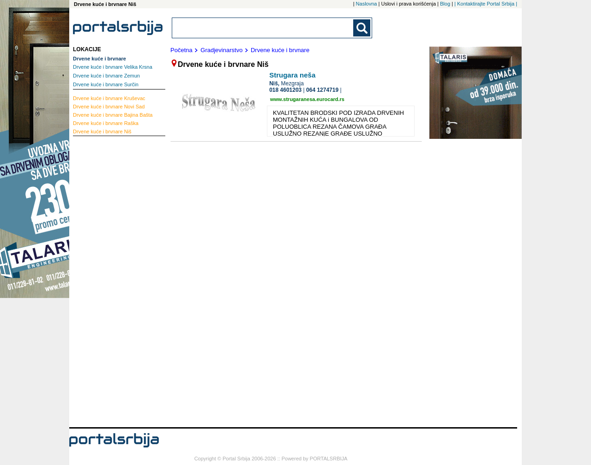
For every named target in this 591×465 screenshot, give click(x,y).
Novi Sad (109, 106)
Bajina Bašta (112, 115)
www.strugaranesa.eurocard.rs (307, 99)
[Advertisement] (110, 279)
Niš (102, 131)
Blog (445, 3)
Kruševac (109, 98)
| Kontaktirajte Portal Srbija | (485, 3)
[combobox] (263, 27)
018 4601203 (285, 90)
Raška (106, 123)
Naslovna (366, 3)
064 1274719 (322, 90)
